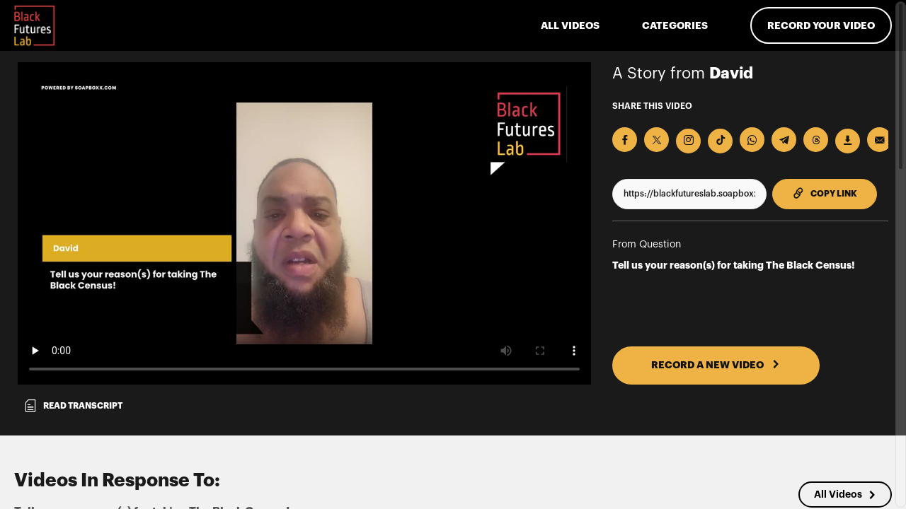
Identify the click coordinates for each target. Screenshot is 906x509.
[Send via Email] (879, 139)
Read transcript (72, 406)
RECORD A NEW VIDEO (715, 365)
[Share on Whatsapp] (752, 139)
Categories (675, 25)
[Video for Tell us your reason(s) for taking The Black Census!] (304, 223)
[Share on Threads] (815, 139)
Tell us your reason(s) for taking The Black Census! (733, 265)
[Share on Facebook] (624, 139)
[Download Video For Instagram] (688, 141)
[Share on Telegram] (784, 139)
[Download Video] (847, 141)
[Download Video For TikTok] (720, 141)
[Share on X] (656, 139)
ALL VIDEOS (570, 25)
